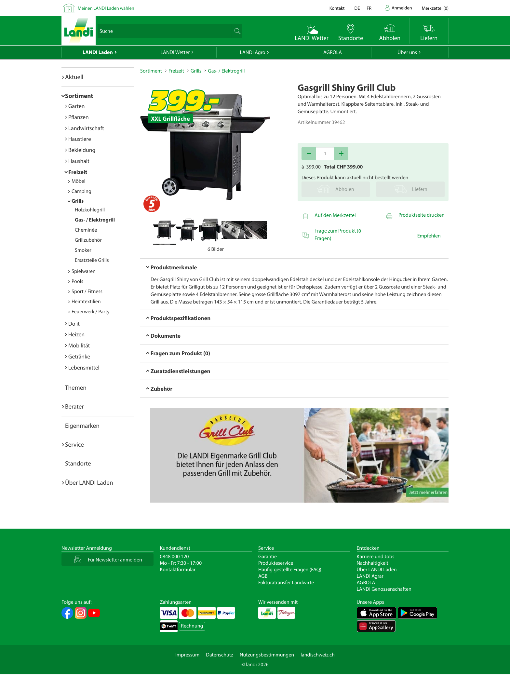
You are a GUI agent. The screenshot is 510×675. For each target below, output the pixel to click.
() (435, 8)
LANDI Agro (252, 52)
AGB (263, 576)
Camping (81, 191)
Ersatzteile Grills (92, 260)
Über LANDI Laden (89, 482)
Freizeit (77, 172)
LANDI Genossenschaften (384, 589)
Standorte (78, 463)
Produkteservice (275, 563)
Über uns (407, 52)
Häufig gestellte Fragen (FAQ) (289, 569)
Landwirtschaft (86, 128)
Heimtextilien (86, 301)
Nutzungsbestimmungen (267, 655)
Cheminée (86, 230)
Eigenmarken (82, 425)
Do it (74, 323)
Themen (76, 387)
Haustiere (79, 138)
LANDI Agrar (370, 576)
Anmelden (402, 8)
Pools (77, 281)
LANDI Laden (98, 52)
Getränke (79, 356)
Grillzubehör (88, 240)
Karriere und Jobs (376, 556)
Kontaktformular (178, 569)
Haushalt (78, 161)
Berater (74, 406)
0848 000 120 (174, 556)
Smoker (83, 250)
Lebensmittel (84, 367)
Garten (76, 106)
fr (369, 8)
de (357, 8)
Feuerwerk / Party (91, 311)
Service (74, 444)
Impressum (187, 655)
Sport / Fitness (87, 291)
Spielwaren (84, 271)
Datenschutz (219, 655)
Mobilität (79, 345)
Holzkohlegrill (90, 210)
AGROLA (332, 52)
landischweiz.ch (318, 655)
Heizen (76, 334)
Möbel (79, 181)
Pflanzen (78, 117)
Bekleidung (81, 150)
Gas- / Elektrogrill (95, 220)
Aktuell (74, 77)
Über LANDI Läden (377, 569)
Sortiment (79, 96)
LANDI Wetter (175, 52)
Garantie (267, 556)
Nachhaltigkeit (372, 563)
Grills (78, 201)
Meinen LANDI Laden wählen (106, 8)
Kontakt (337, 8)
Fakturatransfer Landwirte (286, 582)
